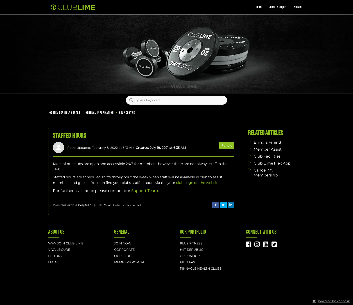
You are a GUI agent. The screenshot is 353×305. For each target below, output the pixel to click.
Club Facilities (267, 156)
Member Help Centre (66, 113)
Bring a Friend (267, 142)
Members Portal (129, 262)
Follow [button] (227, 145)
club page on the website (197, 183)
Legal (53, 262)
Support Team (144, 190)
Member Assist (268, 149)
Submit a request (278, 7)
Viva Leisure (59, 250)
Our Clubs (124, 256)
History (55, 256)
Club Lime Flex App (272, 163)
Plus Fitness (191, 243)
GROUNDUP (190, 256)
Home (259, 7)
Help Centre (127, 113)
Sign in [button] (297, 7)
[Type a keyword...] (176, 100)
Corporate (124, 250)
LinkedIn (231, 205)
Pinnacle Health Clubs (201, 269)
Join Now (122, 243)
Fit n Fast (188, 262)
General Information (100, 113)
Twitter (223, 205)
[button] (94, 205)
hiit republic (191, 250)
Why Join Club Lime (65, 243)
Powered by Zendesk (334, 301)
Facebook (215, 205)
